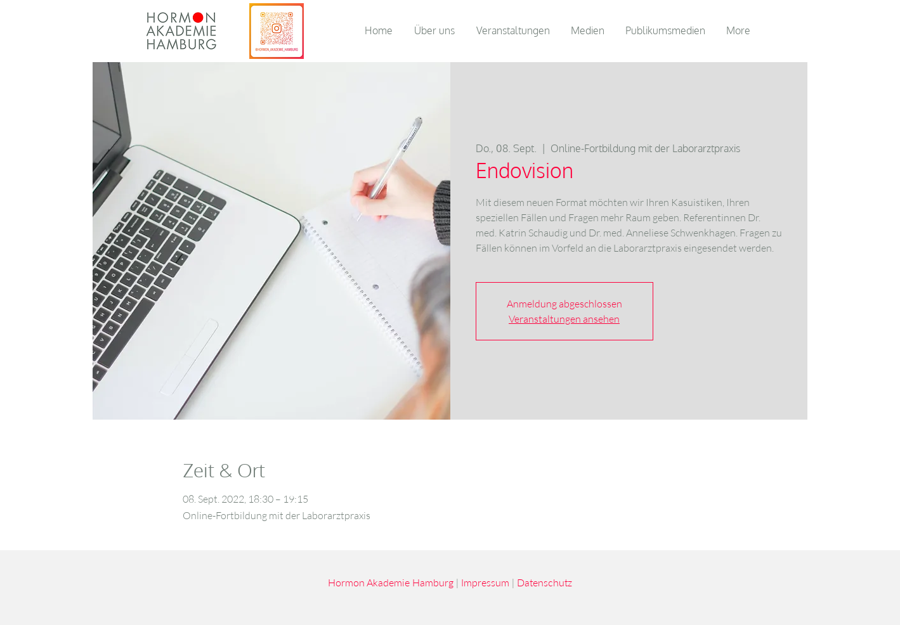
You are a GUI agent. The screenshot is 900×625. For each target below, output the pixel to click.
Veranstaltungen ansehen (564, 318)
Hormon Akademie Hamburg (390, 582)
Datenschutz (544, 582)
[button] (588, 30)
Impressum (485, 582)
